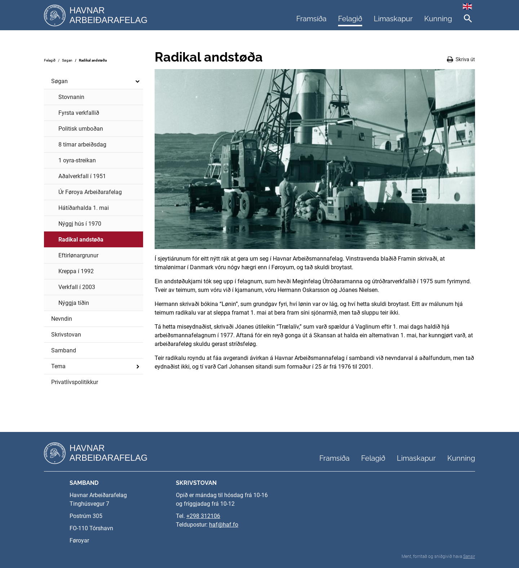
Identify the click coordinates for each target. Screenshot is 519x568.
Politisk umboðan (80, 128)
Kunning (438, 18)
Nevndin (61, 318)
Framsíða (311, 18)
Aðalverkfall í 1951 (82, 176)
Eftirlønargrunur (78, 255)
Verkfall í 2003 (76, 287)
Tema (96, 366)
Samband (63, 350)
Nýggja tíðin (73, 302)
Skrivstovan (66, 334)
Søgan (67, 60)
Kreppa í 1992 (76, 271)
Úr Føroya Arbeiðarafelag (90, 192)
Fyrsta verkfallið (78, 112)
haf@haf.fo (223, 524)
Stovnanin (71, 97)
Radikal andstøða (93, 60)
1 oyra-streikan (77, 160)
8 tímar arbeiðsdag (82, 144)
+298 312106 (203, 516)
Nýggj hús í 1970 (79, 223)
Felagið (350, 18)
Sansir (469, 556)
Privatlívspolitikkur (74, 382)
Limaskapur (393, 18)
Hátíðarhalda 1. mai (83, 207)
